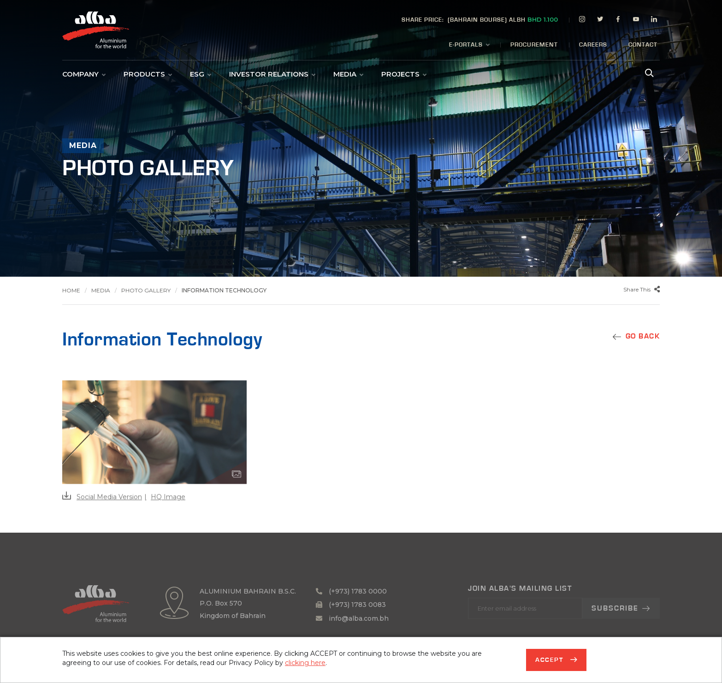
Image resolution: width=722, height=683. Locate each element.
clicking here (305, 663)
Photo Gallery (146, 290)
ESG (200, 74)
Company (83, 74)
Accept (550, 660)
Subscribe (621, 625)
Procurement (534, 45)
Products (148, 74)
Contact (642, 45)
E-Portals (469, 45)
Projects (403, 74)
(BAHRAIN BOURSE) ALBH (480, 19)
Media (348, 74)
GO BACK (643, 336)
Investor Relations (272, 74)
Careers (593, 45)
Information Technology (224, 290)
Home (71, 290)
